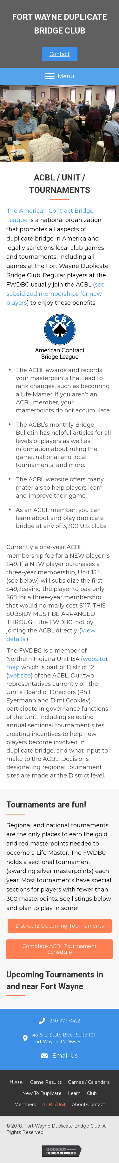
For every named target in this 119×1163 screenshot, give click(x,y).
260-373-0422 (65, 1021)
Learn (74, 1093)
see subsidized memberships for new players (55, 294)
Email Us (65, 1055)
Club (92, 1093)
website (94, 658)
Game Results (46, 1082)
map (13, 667)
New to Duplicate (42, 1093)
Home (17, 1082)
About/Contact (88, 1104)
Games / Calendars (88, 1082)
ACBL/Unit (54, 1104)
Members (25, 1104)
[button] (60, 54)
